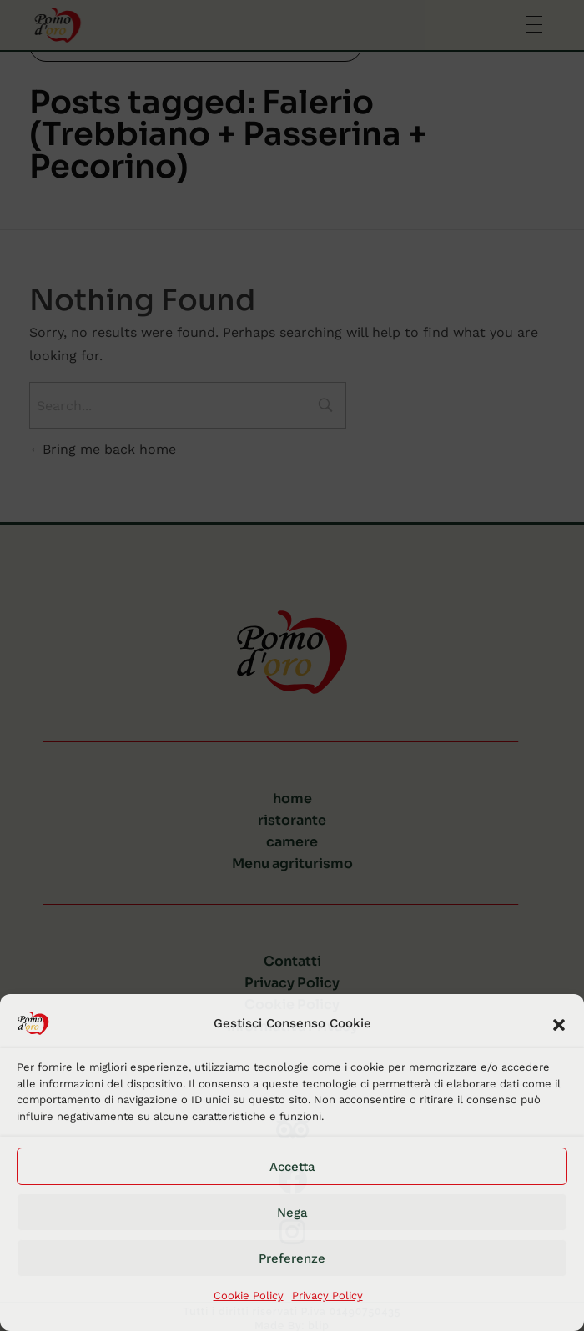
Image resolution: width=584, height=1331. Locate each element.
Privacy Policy (327, 1295)
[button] (559, 1023)
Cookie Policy (249, 1295)
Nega (292, 1212)
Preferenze (292, 1258)
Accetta (292, 1166)
